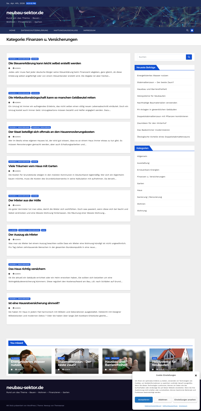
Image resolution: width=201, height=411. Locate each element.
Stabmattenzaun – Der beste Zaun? (155, 82)
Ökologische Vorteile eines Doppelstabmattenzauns (163, 137)
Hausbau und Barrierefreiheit (152, 89)
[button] (196, 375)
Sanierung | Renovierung (41, 127)
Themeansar (59, 406)
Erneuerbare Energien (148, 170)
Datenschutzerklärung (153, 406)
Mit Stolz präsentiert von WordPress (21, 406)
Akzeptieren (143, 400)
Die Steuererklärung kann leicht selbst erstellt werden (44, 63)
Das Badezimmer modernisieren (153, 130)
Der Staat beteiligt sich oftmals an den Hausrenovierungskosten (51, 132)
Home (12, 30)
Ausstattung (143, 163)
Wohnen (35, 59)
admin (17, 68)
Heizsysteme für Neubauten (151, 96)
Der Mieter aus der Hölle (24, 200)
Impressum (183, 406)
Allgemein (13, 230)
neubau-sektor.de (24, 12)
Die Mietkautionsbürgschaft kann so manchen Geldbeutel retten (52, 97)
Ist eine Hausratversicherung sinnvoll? (34, 303)
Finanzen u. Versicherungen (19, 59)
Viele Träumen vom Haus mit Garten (32, 166)
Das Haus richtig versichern (26, 269)
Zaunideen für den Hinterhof (151, 123)
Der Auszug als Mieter (23, 234)
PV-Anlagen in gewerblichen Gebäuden (157, 109)
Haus (43, 230)
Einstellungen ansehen (185, 400)
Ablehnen (162, 400)
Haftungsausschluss (170, 406)
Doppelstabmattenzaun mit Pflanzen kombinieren (162, 116)
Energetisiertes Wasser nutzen (152, 75)
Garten (34, 161)
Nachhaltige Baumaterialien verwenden (157, 102)
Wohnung (35, 93)
